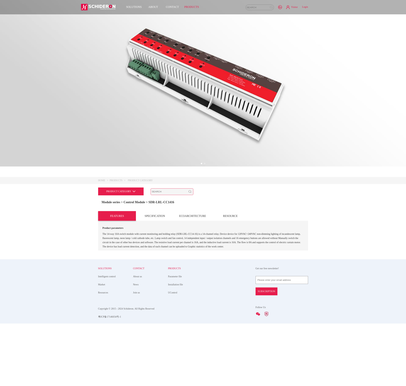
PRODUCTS (191, 6)
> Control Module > (134, 202)
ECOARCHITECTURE (192, 215)
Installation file (175, 284)
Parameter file (175, 276)
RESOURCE (230, 215)
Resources (103, 292)
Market (101, 284)
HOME (101, 180)
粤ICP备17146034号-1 (109, 316)
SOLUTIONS (134, 6)
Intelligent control (107, 276)
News (136, 284)
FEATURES (117, 215)
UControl (172, 292)
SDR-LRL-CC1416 (161, 202)
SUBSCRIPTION (266, 291)
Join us (136, 292)
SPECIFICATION (155, 215)
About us (137, 276)
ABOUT (153, 6)
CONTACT (172, 6)
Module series (111, 202)
